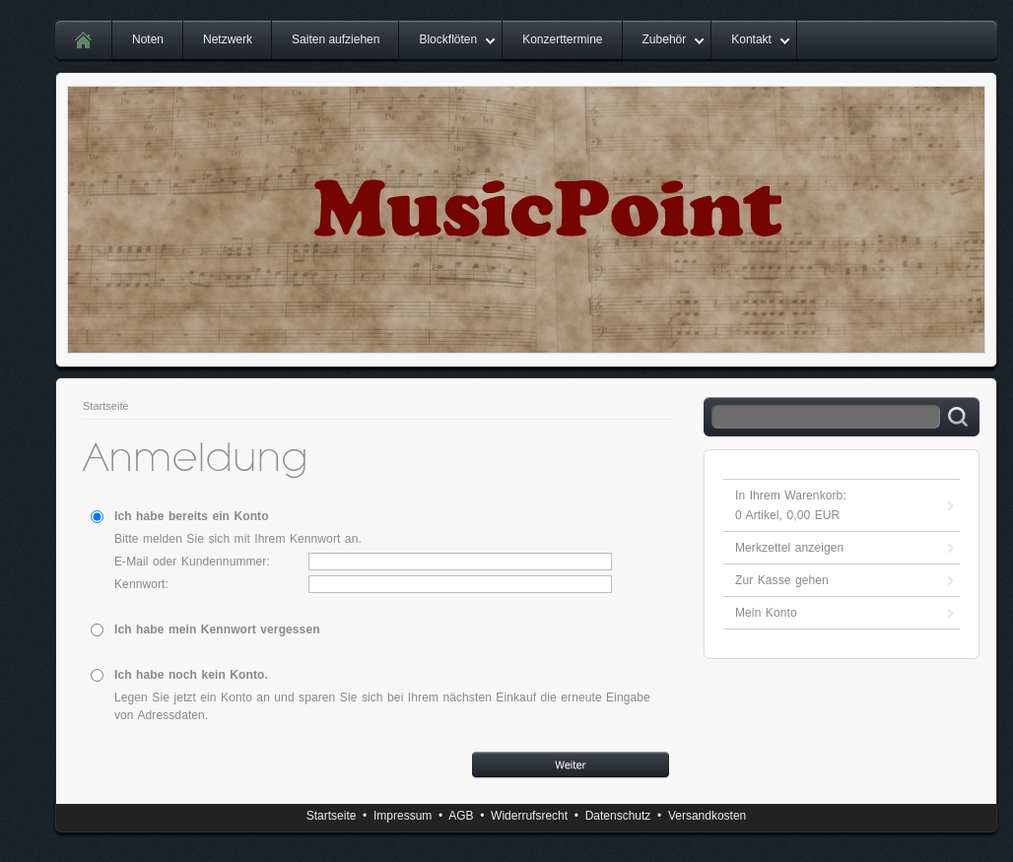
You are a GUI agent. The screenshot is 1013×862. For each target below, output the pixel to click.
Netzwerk (227, 39)
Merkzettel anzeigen (789, 548)
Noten (148, 39)
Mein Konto (766, 613)
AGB (460, 816)
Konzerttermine (562, 39)
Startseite (106, 406)
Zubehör (664, 39)
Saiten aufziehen (335, 39)
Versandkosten (707, 816)
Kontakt (751, 39)
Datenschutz (618, 816)
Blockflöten (448, 39)
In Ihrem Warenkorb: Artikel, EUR (790, 505)
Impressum (402, 816)
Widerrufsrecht (529, 816)
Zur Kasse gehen (782, 580)
